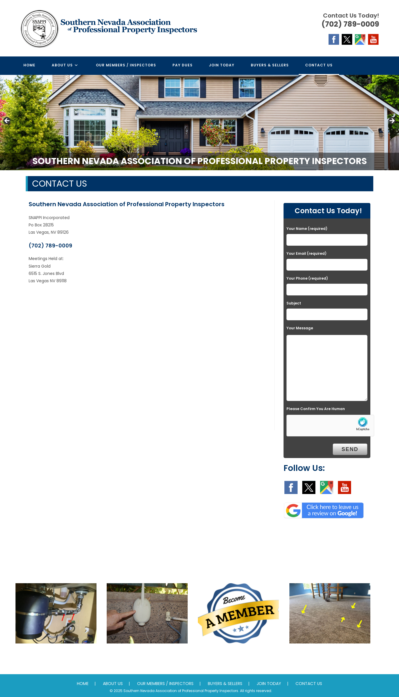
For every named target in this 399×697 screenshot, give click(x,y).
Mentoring (147, 655)
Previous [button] (7, 121)
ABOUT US (113, 683)
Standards (330, 655)
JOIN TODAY (269, 683)
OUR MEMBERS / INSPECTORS (165, 683)
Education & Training (56, 655)
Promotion (238, 655)
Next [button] (391, 121)
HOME (83, 683)
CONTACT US (309, 683)
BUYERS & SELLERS (225, 683)
